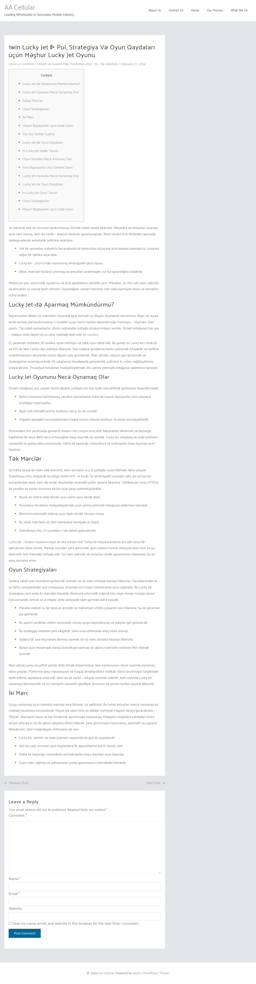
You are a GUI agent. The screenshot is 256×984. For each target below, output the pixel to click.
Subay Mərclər (33, 101)
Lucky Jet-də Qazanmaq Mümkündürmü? (51, 84)
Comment (18, 816)
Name (15, 879)
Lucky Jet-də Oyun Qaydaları (43, 143)
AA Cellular (19, 7)
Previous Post (18, 783)
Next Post (153, 783)
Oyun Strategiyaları (36, 109)
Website (15, 908)
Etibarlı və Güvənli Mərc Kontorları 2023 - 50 (68, 64)
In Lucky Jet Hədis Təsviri (40, 151)
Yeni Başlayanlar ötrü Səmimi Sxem (48, 168)
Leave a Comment (21, 64)
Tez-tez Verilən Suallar (39, 134)
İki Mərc (28, 117)
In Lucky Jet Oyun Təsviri (40, 193)
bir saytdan (90, 334)
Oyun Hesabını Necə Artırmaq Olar (47, 159)
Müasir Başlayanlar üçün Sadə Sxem (48, 126)
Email (14, 894)
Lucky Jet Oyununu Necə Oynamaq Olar (51, 92)
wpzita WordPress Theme (151, 973)
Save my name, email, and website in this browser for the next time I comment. (75, 923)
